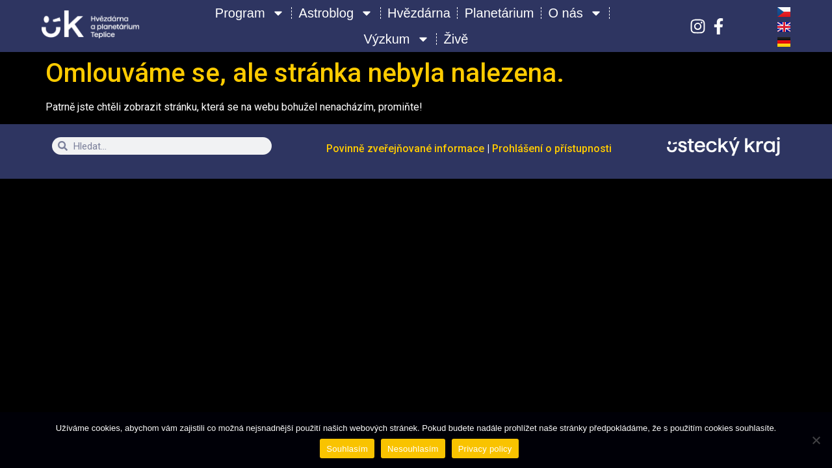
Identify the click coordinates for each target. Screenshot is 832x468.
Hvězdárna (418, 13)
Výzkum (396, 39)
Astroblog (336, 13)
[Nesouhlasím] (815, 440)
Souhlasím (347, 449)
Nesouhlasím (413, 449)
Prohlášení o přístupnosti (552, 148)
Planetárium (499, 13)
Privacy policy (485, 449)
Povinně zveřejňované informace (406, 148)
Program (250, 13)
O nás (576, 13)
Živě (456, 39)
